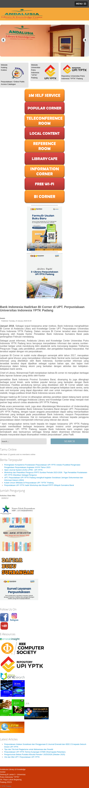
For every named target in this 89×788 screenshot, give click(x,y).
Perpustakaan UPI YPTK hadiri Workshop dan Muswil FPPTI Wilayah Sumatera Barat (39, 485)
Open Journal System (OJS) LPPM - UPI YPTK (23, 470)
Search (69, 441)
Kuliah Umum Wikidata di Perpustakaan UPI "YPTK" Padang (29, 483)
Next (85, 40)
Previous (3, 40)
